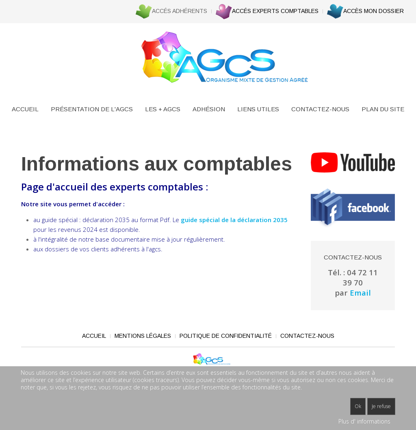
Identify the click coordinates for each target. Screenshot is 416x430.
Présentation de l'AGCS (92, 109)
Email (360, 292)
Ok (358, 406)
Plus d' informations (364, 421)
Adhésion (209, 109)
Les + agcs (162, 109)
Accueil (25, 109)
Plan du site (383, 109)
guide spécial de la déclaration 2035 (234, 220)
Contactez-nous (320, 109)
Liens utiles (258, 109)
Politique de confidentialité (226, 336)
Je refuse (381, 406)
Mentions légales (143, 336)
